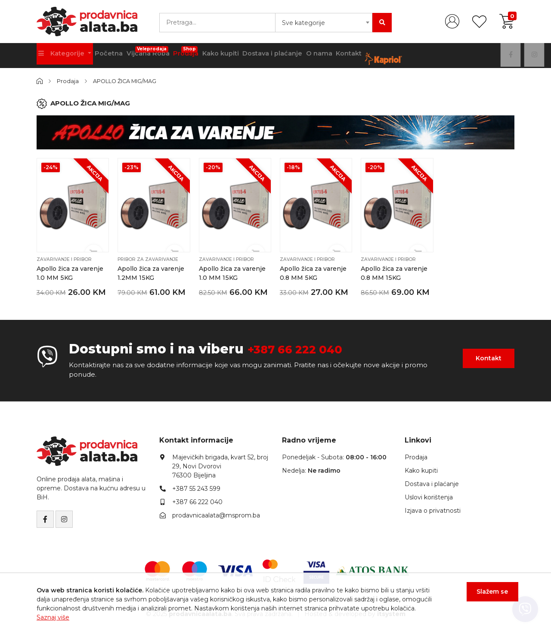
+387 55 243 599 (196, 488)
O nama (339, 55)
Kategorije (64, 55)
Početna (113, 55)
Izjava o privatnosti (433, 510)
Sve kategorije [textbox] (303, 23)
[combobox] (323, 22)
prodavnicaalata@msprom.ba (216, 514)
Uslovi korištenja (429, 496)
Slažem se (489, 595)
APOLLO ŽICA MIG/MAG (130, 80)
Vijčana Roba (155, 52)
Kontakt (372, 55)
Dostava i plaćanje (289, 55)
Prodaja (197, 52)
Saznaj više (53, 617)
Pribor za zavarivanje (149, 259)
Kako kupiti (235, 55)
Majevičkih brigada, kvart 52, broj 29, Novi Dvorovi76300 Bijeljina (220, 465)
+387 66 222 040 (303, 348)
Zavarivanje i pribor (65, 259)
